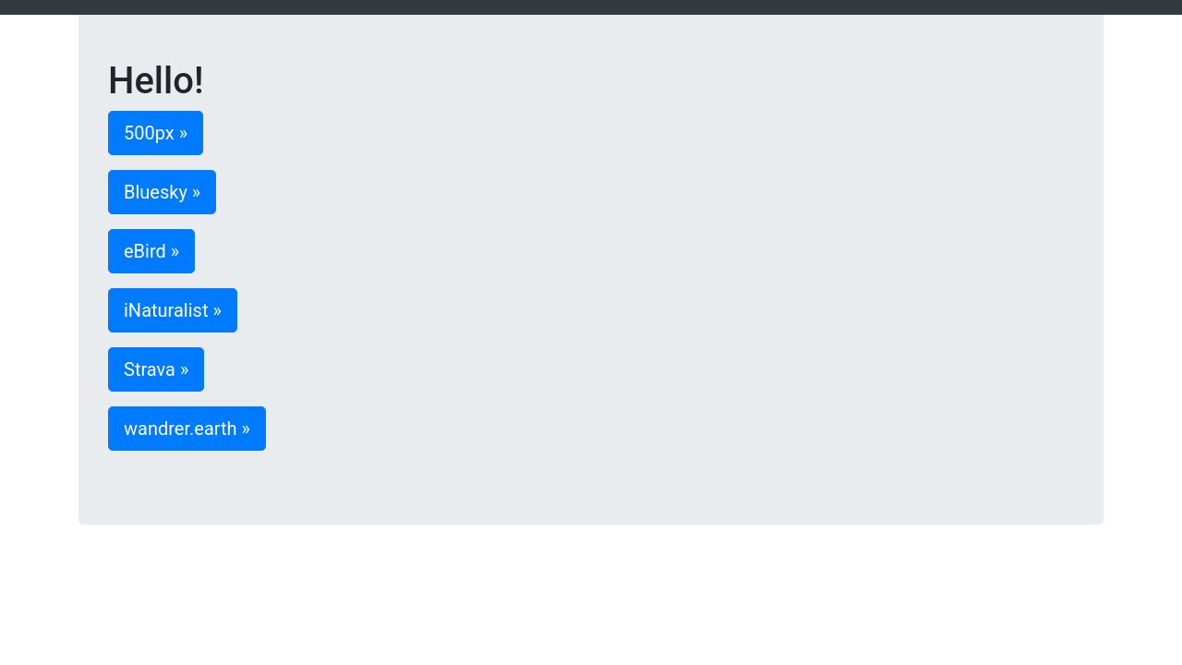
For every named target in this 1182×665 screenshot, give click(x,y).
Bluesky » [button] (162, 192)
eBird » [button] (151, 251)
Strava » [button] (156, 369)
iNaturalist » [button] (173, 310)
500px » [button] (155, 133)
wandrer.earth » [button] (187, 428)
